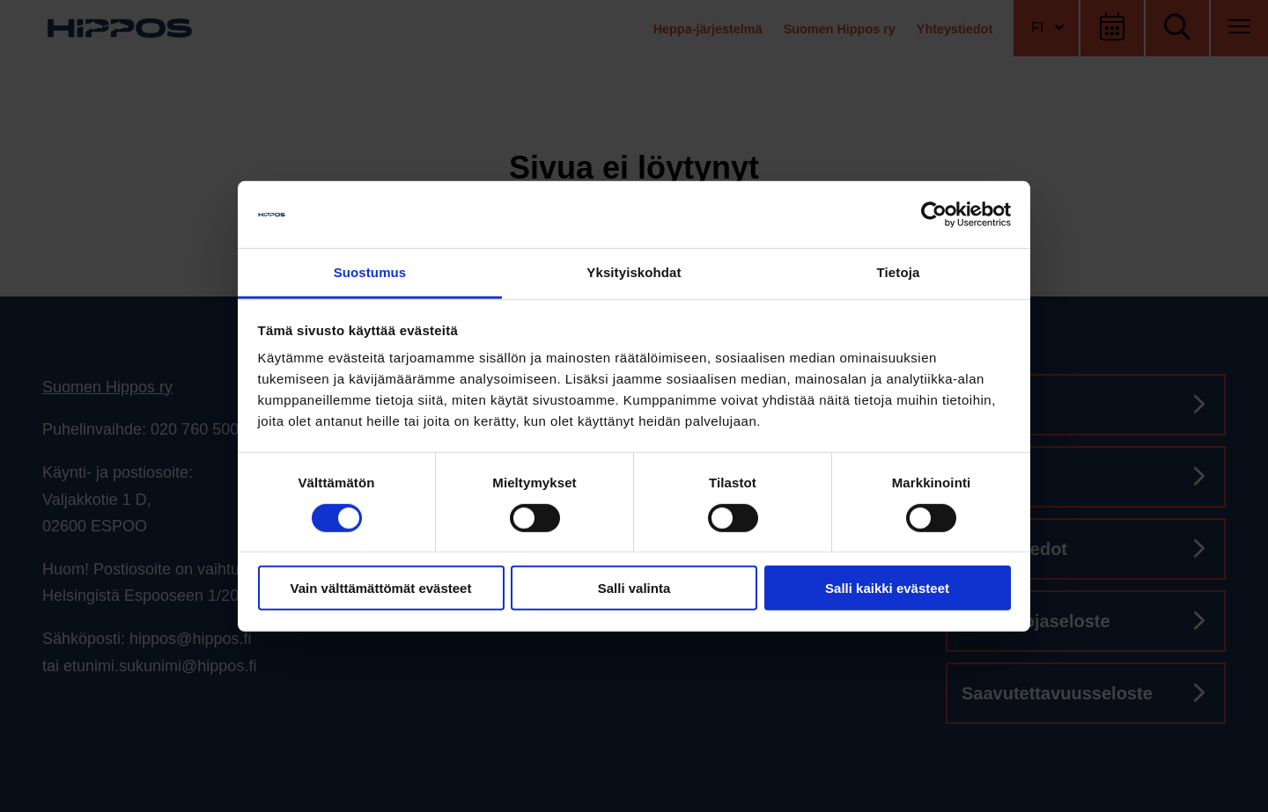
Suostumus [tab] (370, 272)
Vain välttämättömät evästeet (381, 588)
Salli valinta (634, 588)
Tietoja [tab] (898, 272)
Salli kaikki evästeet (887, 588)
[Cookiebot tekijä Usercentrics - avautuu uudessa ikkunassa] (934, 214)
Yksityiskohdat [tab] (633, 272)
